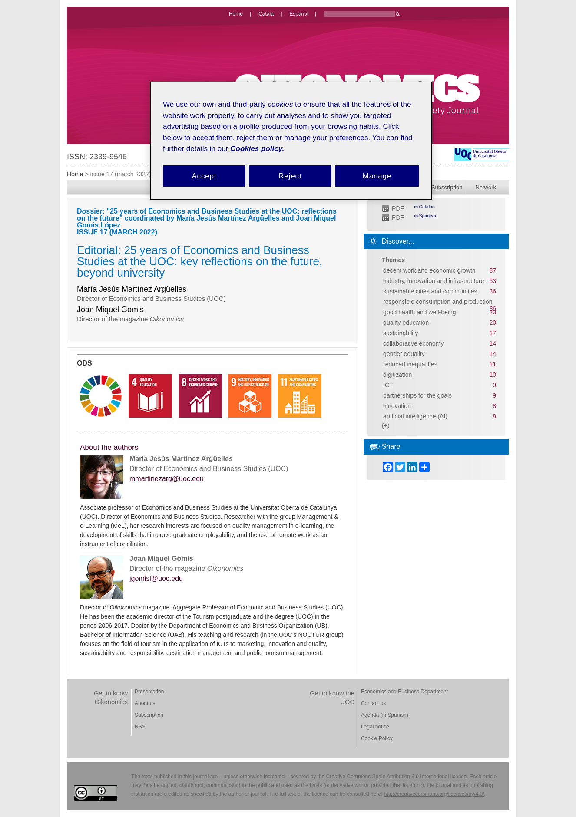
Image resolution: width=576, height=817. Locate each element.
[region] (291, 141)
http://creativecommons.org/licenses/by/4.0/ (434, 794)
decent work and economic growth (429, 270)
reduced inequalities (410, 364)
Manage (377, 176)
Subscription (447, 187)
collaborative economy (413, 343)
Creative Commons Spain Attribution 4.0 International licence (396, 777)
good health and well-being (419, 312)
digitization (397, 374)
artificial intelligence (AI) (415, 416)
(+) (386, 425)
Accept (204, 176)
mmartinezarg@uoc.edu (166, 478)
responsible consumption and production (437, 301)
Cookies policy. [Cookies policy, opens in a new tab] (257, 149)
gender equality (404, 353)
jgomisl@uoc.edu (156, 578)
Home (75, 174)
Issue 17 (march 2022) (120, 174)
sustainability (400, 332)
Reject (289, 176)
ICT (388, 385)
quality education (406, 322)
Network (485, 187)
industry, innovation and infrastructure (433, 280)
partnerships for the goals (417, 395)
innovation (397, 405)
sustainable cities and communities (430, 291)
